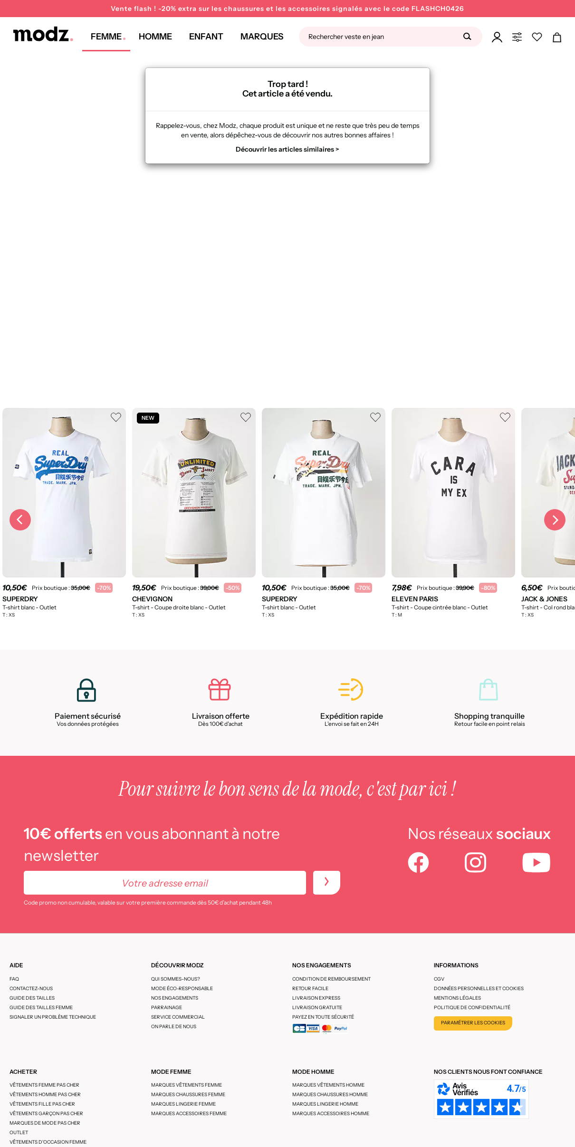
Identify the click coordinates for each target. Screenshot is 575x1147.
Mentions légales (457, 998)
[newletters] (326, 883)
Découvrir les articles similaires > (287, 149)
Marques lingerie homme (325, 1104)
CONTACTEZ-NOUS (31, 988)
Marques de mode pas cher (45, 1123)
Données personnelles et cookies (479, 988)
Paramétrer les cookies (473, 1023)
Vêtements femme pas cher (44, 1085)
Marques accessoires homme (330, 1113)
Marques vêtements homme (328, 1085)
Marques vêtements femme (186, 1085)
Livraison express (316, 998)
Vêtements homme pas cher (45, 1094)
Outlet (19, 1132)
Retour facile (310, 988)
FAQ (14, 979)
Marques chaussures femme (188, 1094)
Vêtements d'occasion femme (48, 1142)
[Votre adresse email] (165, 883)
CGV (439, 979)
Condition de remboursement (331, 979)
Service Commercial (178, 1017)
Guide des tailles (32, 998)
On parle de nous (173, 1026)
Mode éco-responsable (182, 988)
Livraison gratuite (317, 1007)
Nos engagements (174, 998)
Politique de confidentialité (472, 1007)
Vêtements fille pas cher (42, 1104)
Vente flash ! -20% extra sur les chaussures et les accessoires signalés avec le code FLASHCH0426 (287, 8)
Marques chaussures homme (330, 1094)
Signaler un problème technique (53, 1017)
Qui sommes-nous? (175, 979)
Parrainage (166, 1007)
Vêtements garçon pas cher (46, 1113)
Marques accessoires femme (189, 1113)
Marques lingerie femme (183, 1104)
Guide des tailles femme (41, 1007)
